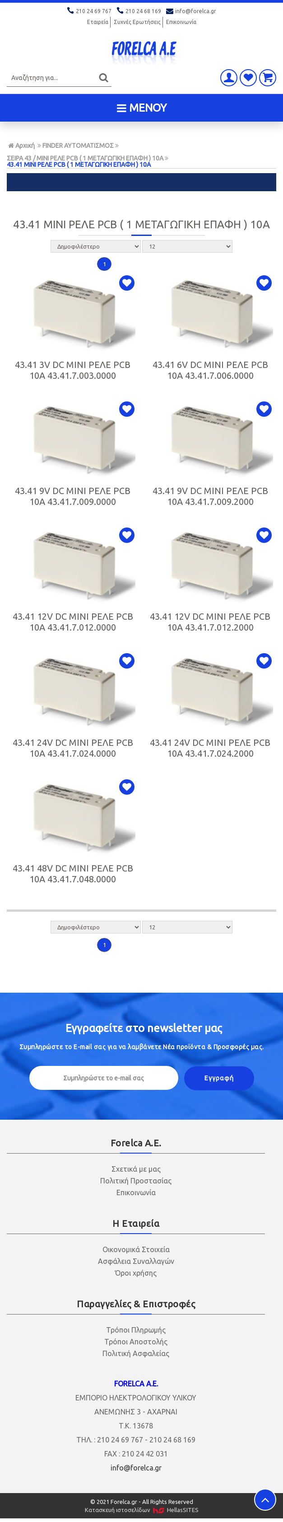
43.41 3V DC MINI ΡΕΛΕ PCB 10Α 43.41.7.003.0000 (72, 370)
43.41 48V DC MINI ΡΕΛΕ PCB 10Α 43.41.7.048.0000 (73, 873)
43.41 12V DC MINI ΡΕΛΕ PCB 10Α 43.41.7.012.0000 (73, 621)
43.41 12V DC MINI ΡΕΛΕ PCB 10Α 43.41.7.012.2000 (210, 621)
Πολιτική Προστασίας (136, 1181)
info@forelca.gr (191, 11)
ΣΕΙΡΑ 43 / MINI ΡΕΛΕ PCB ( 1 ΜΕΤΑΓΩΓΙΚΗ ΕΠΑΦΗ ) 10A (85, 158)
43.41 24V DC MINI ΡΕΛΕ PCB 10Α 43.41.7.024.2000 (210, 748)
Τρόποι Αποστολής (135, 1342)
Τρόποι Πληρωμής (136, 1330)
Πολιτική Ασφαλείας (135, 1353)
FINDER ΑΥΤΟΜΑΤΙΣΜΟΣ (78, 145)
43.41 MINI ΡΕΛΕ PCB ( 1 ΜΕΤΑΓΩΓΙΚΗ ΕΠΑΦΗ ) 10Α (79, 164)
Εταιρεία (97, 22)
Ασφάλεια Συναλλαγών (136, 1261)
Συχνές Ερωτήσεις (137, 22)
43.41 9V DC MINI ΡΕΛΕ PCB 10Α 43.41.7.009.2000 (210, 496)
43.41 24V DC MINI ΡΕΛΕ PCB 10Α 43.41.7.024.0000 (73, 748)
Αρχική (21, 145)
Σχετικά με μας (136, 1169)
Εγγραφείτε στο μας (143, 1028)
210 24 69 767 (90, 11)
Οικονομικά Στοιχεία (136, 1249)
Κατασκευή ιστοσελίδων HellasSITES (142, 1510)
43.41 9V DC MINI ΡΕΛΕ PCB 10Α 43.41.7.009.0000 (72, 496)
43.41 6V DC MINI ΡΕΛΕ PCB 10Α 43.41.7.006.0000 (210, 370)
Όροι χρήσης (136, 1273)
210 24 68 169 (139, 11)
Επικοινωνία (181, 22)
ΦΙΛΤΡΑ (141, 182)
